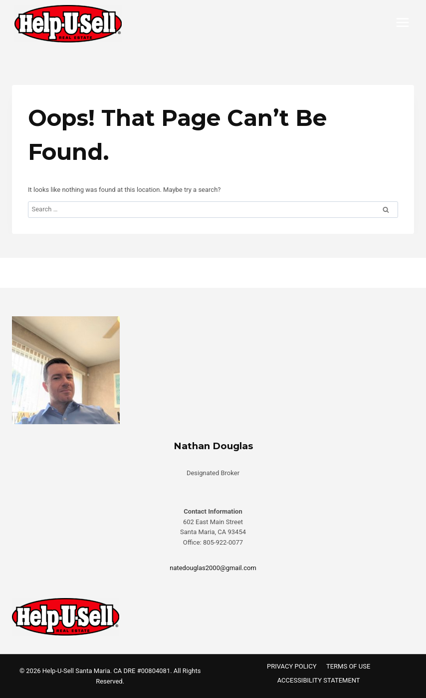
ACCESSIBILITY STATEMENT (318, 680)
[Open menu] (402, 22)
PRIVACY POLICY (291, 666)
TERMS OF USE (348, 666)
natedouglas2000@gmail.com (213, 568)
